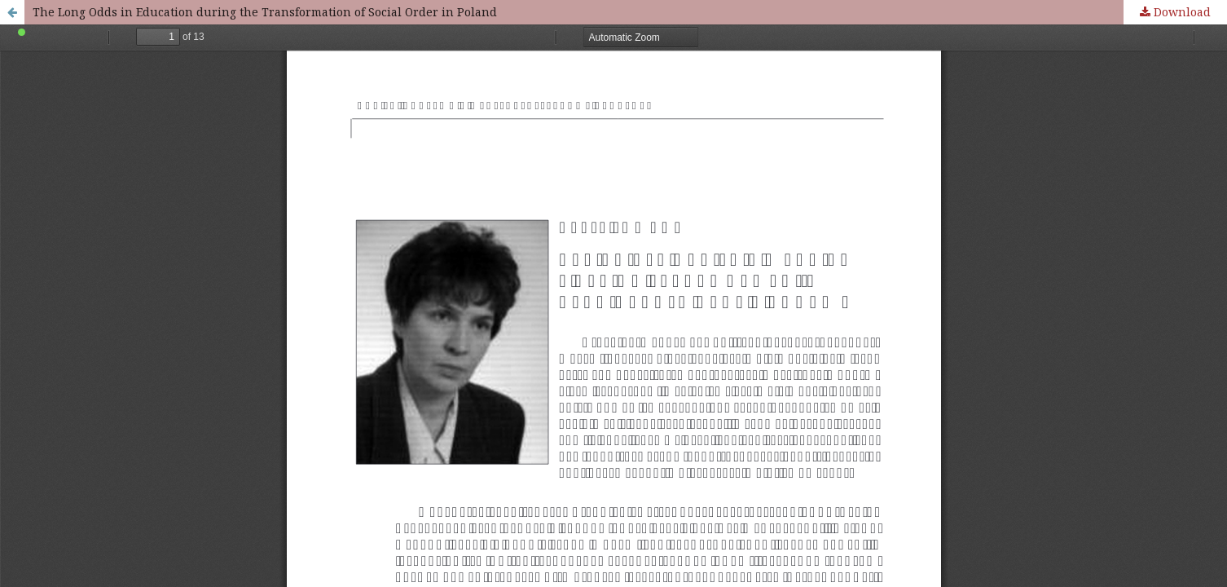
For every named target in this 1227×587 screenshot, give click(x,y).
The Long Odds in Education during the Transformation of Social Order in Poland (265, 12)
